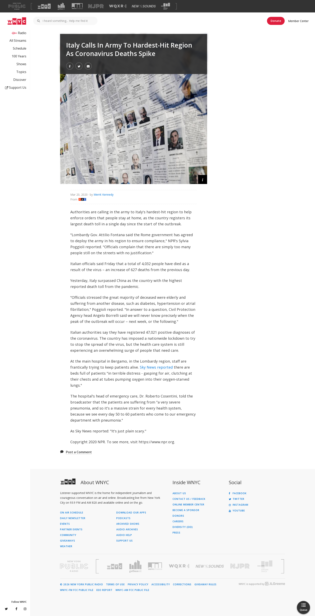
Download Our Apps (131, 512)
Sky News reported (156, 367)
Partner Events (71, 529)
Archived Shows (127, 524)
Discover (19, 79)
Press (176, 533)
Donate (276, 21)
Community (68, 535)
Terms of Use (115, 584)
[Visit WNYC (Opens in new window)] (44, 6)
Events (65, 524)
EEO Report (104, 590)
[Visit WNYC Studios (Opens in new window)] (77, 6)
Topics (21, 72)
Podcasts (123, 518)
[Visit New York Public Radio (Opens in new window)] (74, 566)
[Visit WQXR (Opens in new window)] (117, 6)
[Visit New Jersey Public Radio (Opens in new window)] (240, 566)
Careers (178, 521)
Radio (22, 33)
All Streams (17, 40)
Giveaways (67, 541)
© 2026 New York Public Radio (81, 584)
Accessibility (160, 584)
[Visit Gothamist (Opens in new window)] (61, 6)
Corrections (182, 584)
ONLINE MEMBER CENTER (188, 504)
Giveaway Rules (205, 584)
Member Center (298, 21)
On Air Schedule (71, 512)
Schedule (19, 48)
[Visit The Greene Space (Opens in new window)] (165, 6)
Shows (21, 64)
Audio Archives (127, 529)
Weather (66, 546)
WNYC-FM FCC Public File (76, 590)
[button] (202, 179)
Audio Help (124, 535)
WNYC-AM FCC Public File (132, 590)
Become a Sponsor (186, 510)
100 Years (19, 56)
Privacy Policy (138, 584)
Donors (178, 516)
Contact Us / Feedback (189, 499)
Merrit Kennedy (104, 194)
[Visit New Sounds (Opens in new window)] (144, 6)
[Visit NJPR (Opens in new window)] (96, 6)
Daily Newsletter (72, 518)
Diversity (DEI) (183, 527)
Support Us (15, 87)
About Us (179, 493)
